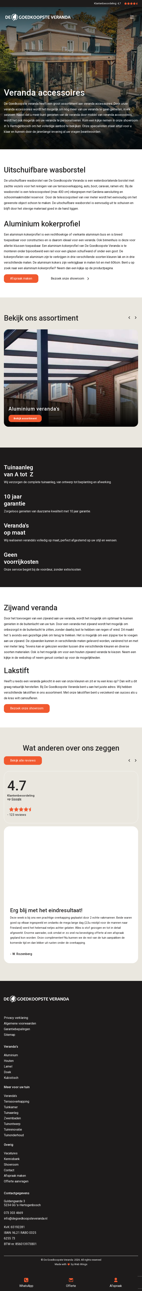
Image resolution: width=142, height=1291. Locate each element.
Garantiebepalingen (17, 1029)
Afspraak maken (21, 278)
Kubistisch (11, 1078)
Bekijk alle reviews (23, 760)
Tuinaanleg (11, 1113)
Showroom (11, 1164)
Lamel (8, 1066)
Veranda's (10, 1096)
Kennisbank (12, 1159)
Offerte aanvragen (16, 1181)
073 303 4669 (13, 1213)
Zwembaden (12, 1118)
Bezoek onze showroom (26, 708)
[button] (129, 317)
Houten (9, 1061)
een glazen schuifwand (77, 251)
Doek (7, 1072)
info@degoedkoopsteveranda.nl (25, 1218)
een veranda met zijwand (80, 624)
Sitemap (9, 1035)
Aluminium (11, 1055)
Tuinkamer (11, 1107)
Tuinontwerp (12, 1124)
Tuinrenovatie (13, 1129)
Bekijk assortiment (25, 418)
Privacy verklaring (16, 1018)
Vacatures (11, 1153)
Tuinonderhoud (14, 1135)
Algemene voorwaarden (20, 1023)
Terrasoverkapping (16, 1101)
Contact (9, 1170)
